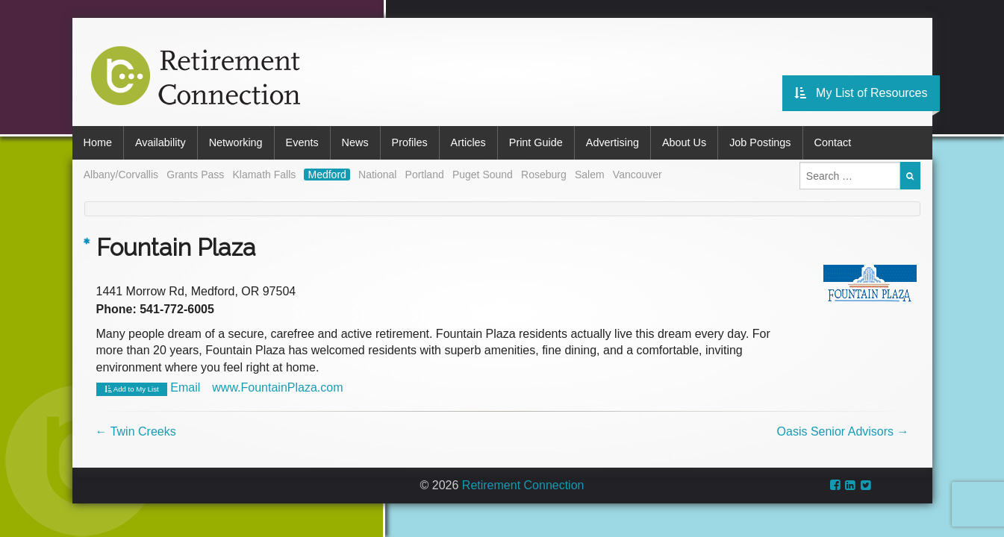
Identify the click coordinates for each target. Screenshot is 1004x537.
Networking (236, 142)
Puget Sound (482, 174)
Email (185, 387)
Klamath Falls (264, 174)
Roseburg (544, 174)
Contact (833, 142)
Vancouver (637, 174)
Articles (468, 142)
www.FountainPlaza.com (277, 387)
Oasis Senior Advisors (843, 431)
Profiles (410, 142)
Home (98, 142)
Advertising (612, 142)
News (355, 142)
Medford (327, 174)
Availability (160, 142)
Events (302, 142)
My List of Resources (861, 93)
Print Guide (536, 142)
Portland (424, 174)
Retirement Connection (523, 485)
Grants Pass (195, 174)
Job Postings (760, 142)
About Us (684, 142)
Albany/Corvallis (121, 174)
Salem (590, 174)
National (377, 174)
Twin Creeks (136, 431)
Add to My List (132, 389)
